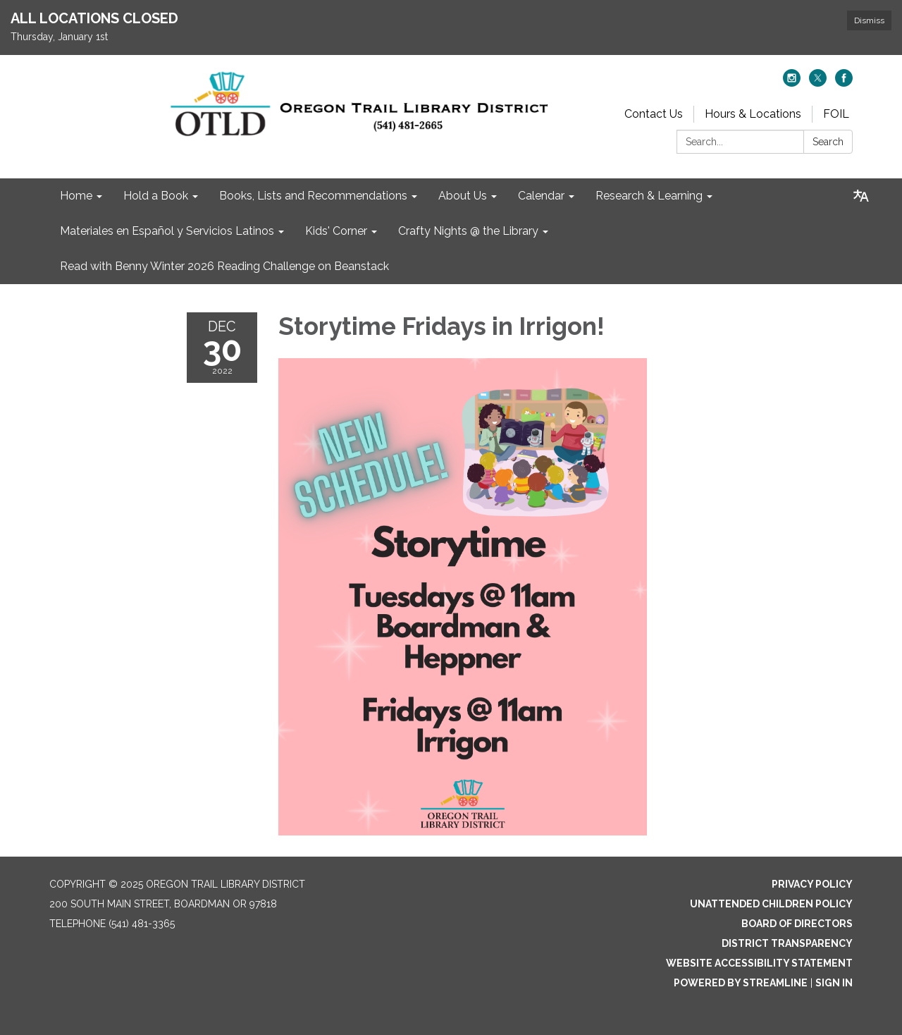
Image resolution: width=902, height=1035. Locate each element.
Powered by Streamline (741, 982)
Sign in (834, 982)
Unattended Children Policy (771, 904)
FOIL (836, 114)
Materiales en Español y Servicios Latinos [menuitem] (167, 231)
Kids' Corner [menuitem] (336, 231)
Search (828, 141)
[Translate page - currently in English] (861, 196)
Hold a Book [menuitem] (155, 195)
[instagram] (792, 83)
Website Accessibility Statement (759, 963)
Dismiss (869, 20)
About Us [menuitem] (462, 195)
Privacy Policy (812, 884)
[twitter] (818, 83)
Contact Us (653, 114)
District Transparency (787, 943)
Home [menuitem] (76, 195)
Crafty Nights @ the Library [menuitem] (468, 231)
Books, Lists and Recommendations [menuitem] (313, 195)
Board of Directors (797, 923)
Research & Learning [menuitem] (649, 195)
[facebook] (844, 83)
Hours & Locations (753, 114)
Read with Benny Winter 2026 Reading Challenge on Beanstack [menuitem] (224, 266)
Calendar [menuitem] (541, 195)
